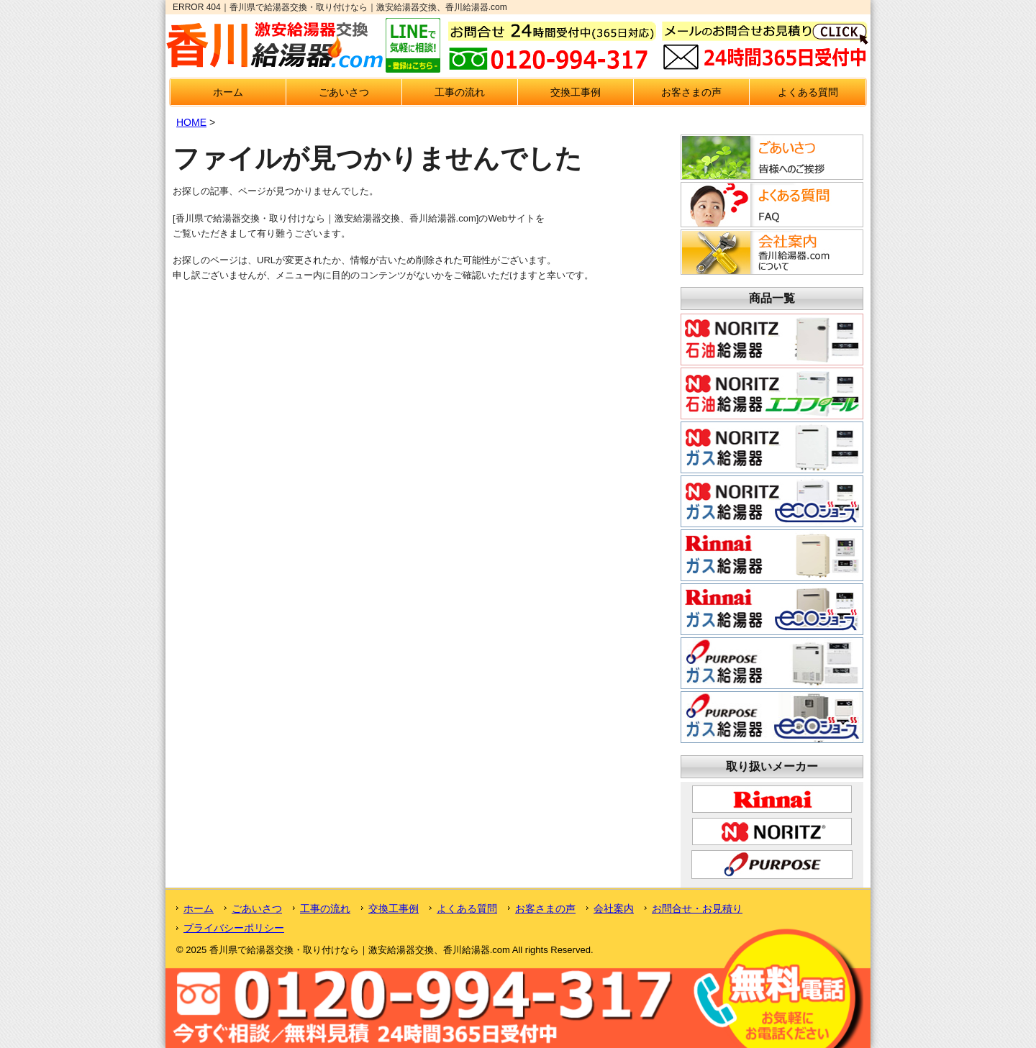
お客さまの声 (691, 92)
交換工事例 (575, 92)
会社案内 (614, 908)
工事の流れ (460, 92)
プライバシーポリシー (233, 928)
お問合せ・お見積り (697, 908)
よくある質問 (808, 92)
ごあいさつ (344, 92)
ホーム (228, 92)
